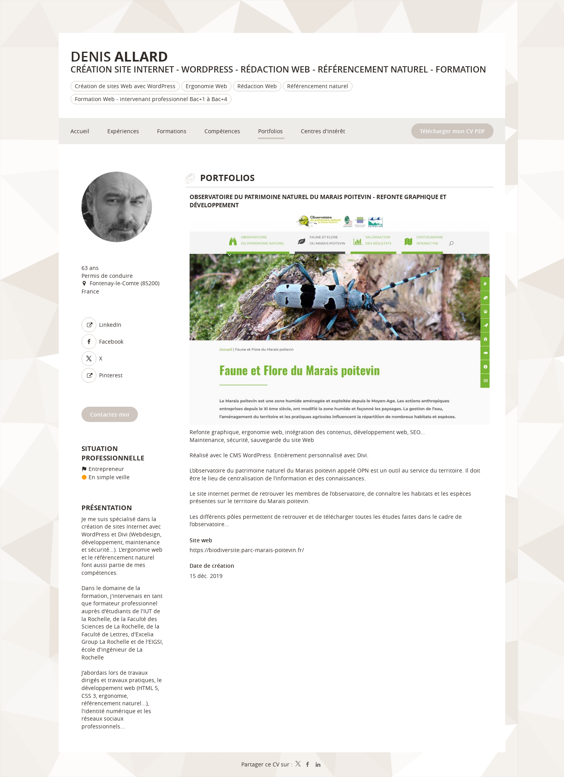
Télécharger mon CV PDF (452, 131)
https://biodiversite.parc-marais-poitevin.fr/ (247, 550)
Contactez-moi (109, 414)
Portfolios (227, 178)
